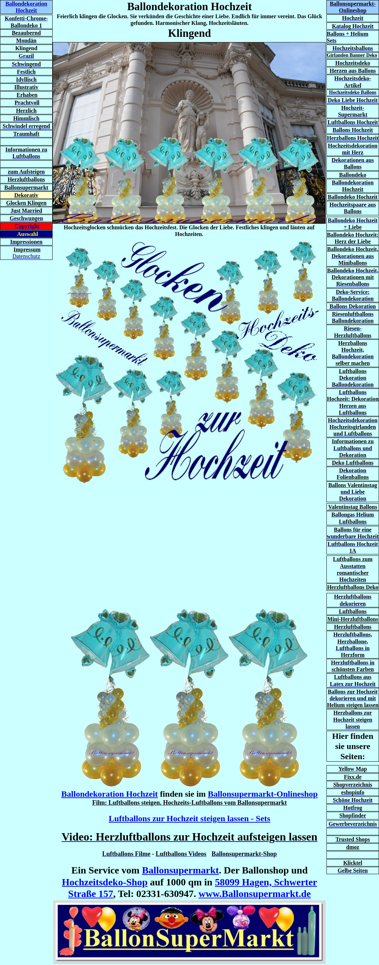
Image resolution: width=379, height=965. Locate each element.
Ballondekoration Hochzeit (109, 793)
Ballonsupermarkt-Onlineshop (263, 793)
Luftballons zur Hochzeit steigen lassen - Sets (189, 818)
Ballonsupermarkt (180, 870)
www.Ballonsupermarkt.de (254, 893)
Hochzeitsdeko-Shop (104, 882)
